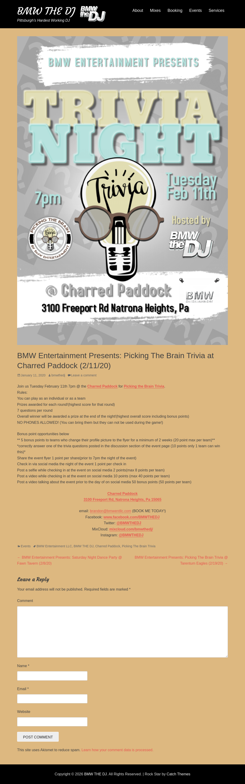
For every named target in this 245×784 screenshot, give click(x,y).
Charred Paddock (107, 546)
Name (23, 666)
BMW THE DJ (46, 11)
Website (23, 712)
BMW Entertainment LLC (54, 546)
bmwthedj (58, 375)
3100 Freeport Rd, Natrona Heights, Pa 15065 (122, 499)
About (137, 10)
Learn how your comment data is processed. (117, 750)
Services (216, 10)
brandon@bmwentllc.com (110, 511)
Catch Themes (178, 774)
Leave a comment (83, 375)
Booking (175, 10)
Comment (25, 601)
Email (23, 689)
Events (195, 10)
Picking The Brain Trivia (138, 546)
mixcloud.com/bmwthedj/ (131, 529)
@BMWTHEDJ (128, 523)
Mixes (155, 10)
